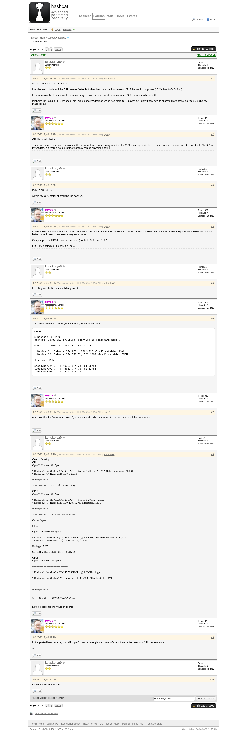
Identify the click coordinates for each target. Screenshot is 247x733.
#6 (212, 318)
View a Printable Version (46, 713)
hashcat (85, 16)
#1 (212, 78)
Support (51, 37)
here (150, 145)
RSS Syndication (154, 723)
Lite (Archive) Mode (110, 723)
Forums (99, 16)
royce (106, 134)
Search (199, 19)
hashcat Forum (37, 37)
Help (212, 19)
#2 (212, 134)
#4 (212, 226)
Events (132, 16)
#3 (212, 185)
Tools (120, 16)
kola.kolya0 (53, 61)
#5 (212, 283)
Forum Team (37, 723)
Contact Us (52, 723)
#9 (212, 637)
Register (67, 29)
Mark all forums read (132, 723)
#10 (212, 679)
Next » (58, 49)
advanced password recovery (59, 12)
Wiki (110, 16)
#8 (212, 454)
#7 (212, 412)
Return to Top (90, 723)
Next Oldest (40, 697)
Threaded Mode (206, 55)
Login (57, 29)
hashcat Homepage (70, 723)
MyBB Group (68, 729)
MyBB (44, 729)
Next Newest (56, 697)
